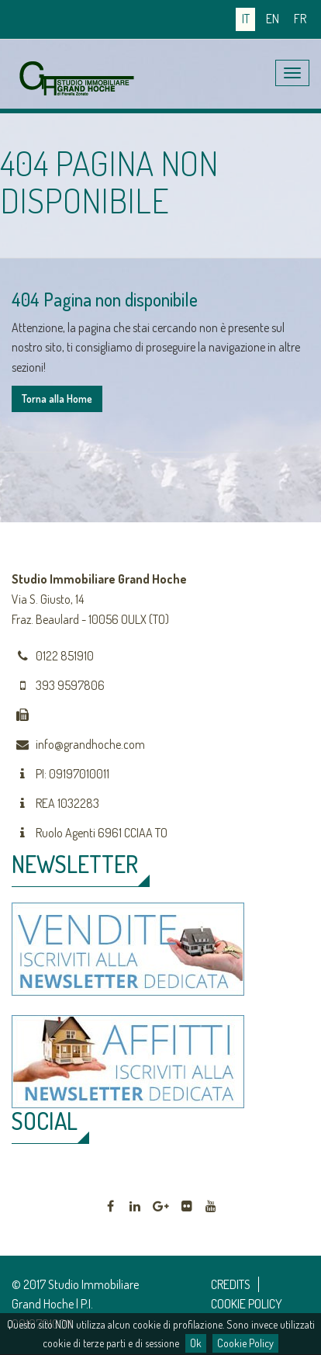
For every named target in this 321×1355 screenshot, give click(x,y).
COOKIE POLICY (246, 1304)
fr (300, 18)
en (272, 18)
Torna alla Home (57, 398)
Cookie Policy (245, 1343)
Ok (196, 1343)
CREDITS (230, 1284)
